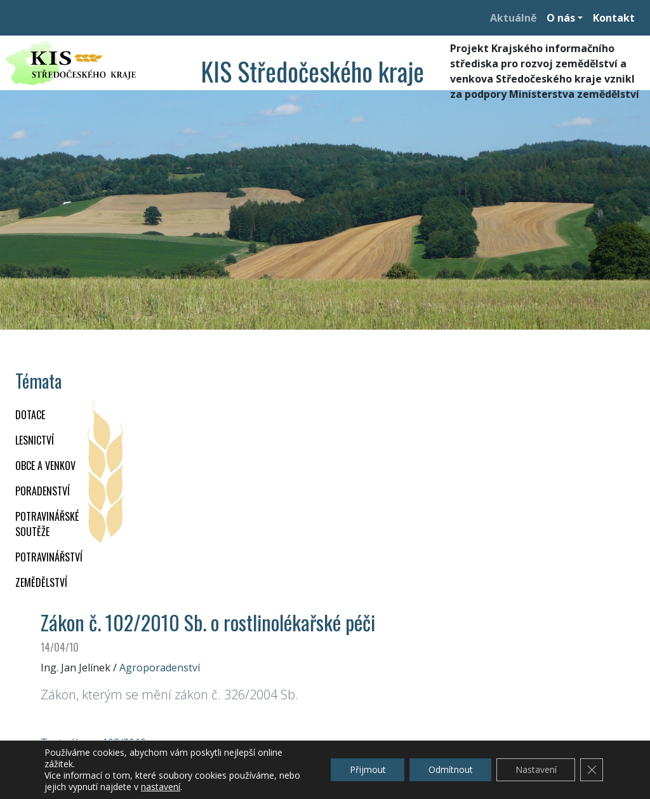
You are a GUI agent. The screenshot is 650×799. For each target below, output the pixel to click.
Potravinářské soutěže (47, 524)
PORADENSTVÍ (42, 491)
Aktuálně (513, 18)
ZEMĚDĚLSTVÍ (41, 582)
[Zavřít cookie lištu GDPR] (591, 769)
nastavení (160, 787)
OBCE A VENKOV (45, 465)
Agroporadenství (159, 668)
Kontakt (614, 18)
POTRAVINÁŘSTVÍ (49, 557)
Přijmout (366, 769)
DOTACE (30, 414)
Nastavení (535, 769)
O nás (561, 18)
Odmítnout (449, 769)
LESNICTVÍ (34, 440)
